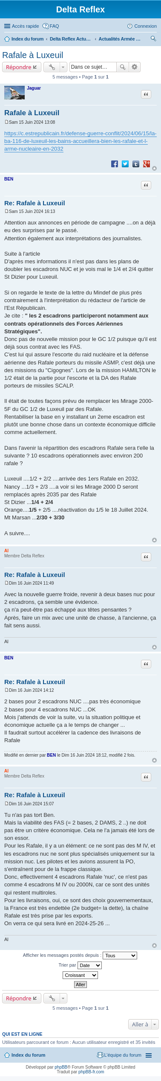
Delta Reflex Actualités (71, 38)
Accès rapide (25, 26)
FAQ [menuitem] (54, 26)
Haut (154, 168)
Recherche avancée (135, 67)
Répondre (19, 67)
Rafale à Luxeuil (32, 55)
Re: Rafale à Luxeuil (34, 203)
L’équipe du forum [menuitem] (122, 1055)
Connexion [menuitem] (145, 26)
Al (6, 550)
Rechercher (122, 67)
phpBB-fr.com (91, 1071)
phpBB (61, 1067)
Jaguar (34, 88)
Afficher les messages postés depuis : (80, 955)
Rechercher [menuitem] (153, 39)
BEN (8, 179)
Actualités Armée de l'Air (120, 38)
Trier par (79, 965)
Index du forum (27, 38)
